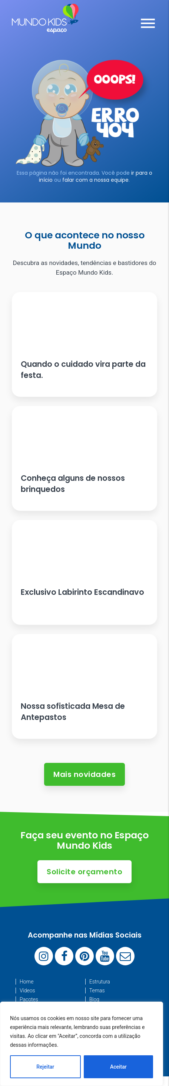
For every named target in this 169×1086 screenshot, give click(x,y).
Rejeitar (45, 1067)
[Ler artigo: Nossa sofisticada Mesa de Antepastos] (84, 686)
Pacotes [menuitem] (29, 999)
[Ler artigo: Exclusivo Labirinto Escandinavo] (84, 572)
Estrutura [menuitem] (99, 982)
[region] (81, 1044)
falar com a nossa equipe (95, 180)
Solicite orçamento (84, 872)
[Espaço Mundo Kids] (45, 28)
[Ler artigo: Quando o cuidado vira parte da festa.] (84, 344)
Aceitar (118, 1067)
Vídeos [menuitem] (27, 990)
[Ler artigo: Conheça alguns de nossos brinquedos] (84, 458)
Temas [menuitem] (97, 990)
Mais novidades (84, 774)
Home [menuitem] (26, 982)
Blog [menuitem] (94, 999)
